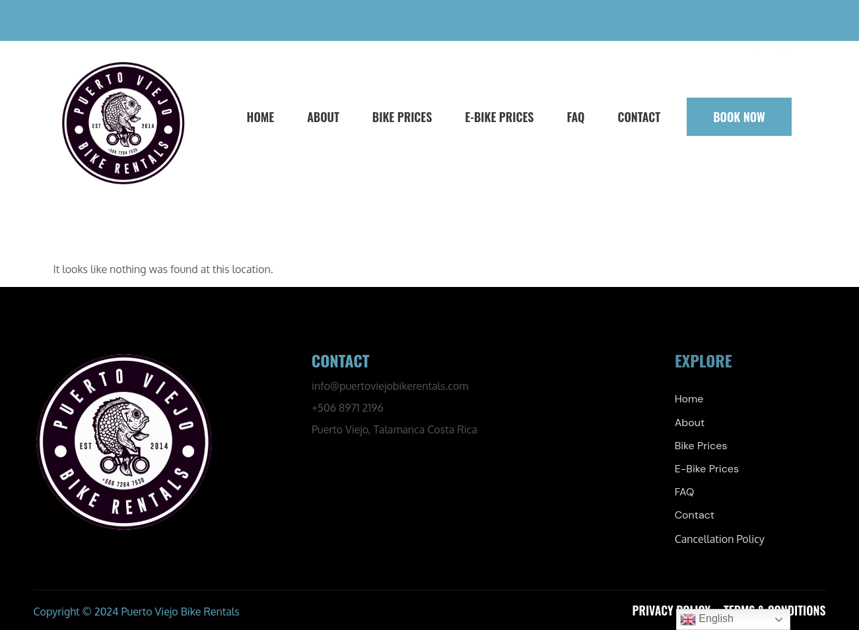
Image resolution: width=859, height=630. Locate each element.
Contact (638, 116)
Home (259, 116)
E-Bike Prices (498, 116)
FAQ (575, 116)
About (322, 116)
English (707, 619)
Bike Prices (400, 116)
